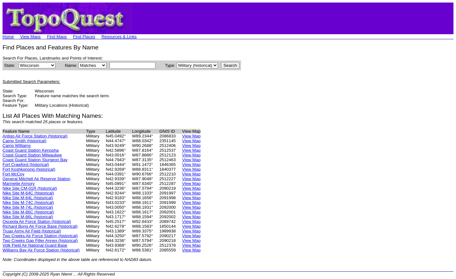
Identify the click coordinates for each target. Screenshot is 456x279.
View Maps (30, 36)
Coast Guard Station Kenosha (31, 150)
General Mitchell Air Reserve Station (36, 178)
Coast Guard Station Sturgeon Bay (35, 159)
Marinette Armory (19, 183)
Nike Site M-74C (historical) (28, 202)
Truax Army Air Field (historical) (32, 231)
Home (8, 36)
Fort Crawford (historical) (26, 164)
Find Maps (57, 36)
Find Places (84, 36)
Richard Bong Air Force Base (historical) (40, 226)
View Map (191, 136)
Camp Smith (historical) (25, 140)
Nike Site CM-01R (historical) (30, 188)
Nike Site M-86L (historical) (28, 216)
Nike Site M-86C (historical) (28, 212)
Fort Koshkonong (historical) (29, 169)
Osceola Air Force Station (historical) (37, 221)
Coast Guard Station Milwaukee (32, 155)
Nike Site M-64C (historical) (28, 193)
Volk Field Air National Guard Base (35, 245)
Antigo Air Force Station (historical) (35, 136)
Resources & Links (118, 36)
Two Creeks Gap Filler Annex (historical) (40, 240)
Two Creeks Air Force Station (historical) (40, 235)
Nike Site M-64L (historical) (28, 197)
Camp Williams (17, 145)
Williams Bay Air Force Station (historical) (41, 250)
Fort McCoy (13, 174)
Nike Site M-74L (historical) (28, 207)
